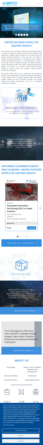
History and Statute (10, 375)
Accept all (20, 441)
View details (31, 228)
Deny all (21, 435)
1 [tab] (16, 35)
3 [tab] (22, 35)
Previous (2, 293)
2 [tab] (19, 35)
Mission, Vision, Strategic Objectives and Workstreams (32, 369)
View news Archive (24, 350)
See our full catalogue (20, 243)
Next (39, 143)
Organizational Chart (32, 379)
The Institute (11, 367)
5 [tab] (27, 35)
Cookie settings (21, 430)
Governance (32, 375)
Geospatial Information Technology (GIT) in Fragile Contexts (19, 208)
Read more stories (25, 311)
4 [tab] (24, 35)
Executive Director (11, 379)
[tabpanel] (21, 22)
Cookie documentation (9, 425)
